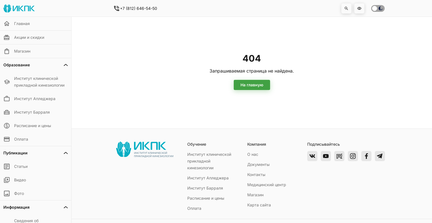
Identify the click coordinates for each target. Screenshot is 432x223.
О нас (252, 154)
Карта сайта (259, 204)
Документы (258, 164)
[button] (346, 8)
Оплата (194, 208)
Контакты (256, 174)
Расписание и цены (205, 198)
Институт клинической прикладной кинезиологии (209, 161)
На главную (252, 84)
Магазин (255, 194)
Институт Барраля (205, 188)
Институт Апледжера (208, 177)
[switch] (378, 8)
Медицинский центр (266, 184)
